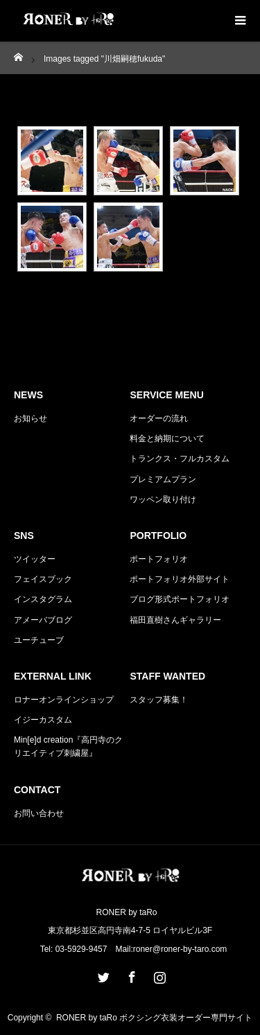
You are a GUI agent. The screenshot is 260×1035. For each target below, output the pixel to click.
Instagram (158, 974)
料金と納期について (167, 438)
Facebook (130, 974)
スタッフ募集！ (159, 700)
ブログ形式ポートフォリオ (179, 599)
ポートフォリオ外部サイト (179, 579)
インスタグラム (43, 599)
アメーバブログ (43, 620)
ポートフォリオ (159, 559)
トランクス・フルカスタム (179, 458)
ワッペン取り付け (163, 499)
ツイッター (34, 559)
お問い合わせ (39, 813)
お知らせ (30, 418)
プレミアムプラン (163, 479)
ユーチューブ (39, 640)
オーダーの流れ (159, 418)
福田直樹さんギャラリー (175, 620)
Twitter (102, 974)
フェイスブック (43, 579)
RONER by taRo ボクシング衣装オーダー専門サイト (154, 1018)
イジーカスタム (43, 720)
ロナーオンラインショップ (64, 700)
